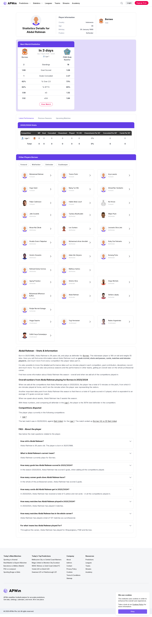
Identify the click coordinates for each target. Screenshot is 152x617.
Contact (69, 569)
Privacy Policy (72, 572)
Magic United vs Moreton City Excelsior (46, 566)
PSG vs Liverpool (10, 572)
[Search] (122, 3)
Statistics (38, 3)
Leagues (48, 3)
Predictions (25, 3)
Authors (69, 566)
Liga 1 (46, 56)
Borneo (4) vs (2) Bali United (105, 424)
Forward (23, 164)
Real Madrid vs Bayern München (15, 566)
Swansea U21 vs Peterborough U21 (44, 575)
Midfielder (36, 164)
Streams (66, 3)
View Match (46, 104)
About (69, 562)
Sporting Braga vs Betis (12, 575)
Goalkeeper (63, 164)
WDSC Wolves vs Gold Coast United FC (46, 569)
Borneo (86, 358)
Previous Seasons (45, 118)
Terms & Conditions (73, 578)
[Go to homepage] (10, 3)
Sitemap (69, 581)
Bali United (58, 424)
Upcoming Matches (63, 118)
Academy (76, 3)
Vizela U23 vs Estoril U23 (40, 572)
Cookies (69, 575)
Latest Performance (26, 118)
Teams (57, 3)
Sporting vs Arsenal (10, 562)
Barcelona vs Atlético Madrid (14, 569)
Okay (133, 611)
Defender (49, 164)
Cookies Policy (137, 604)
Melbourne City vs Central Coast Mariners (46, 562)
